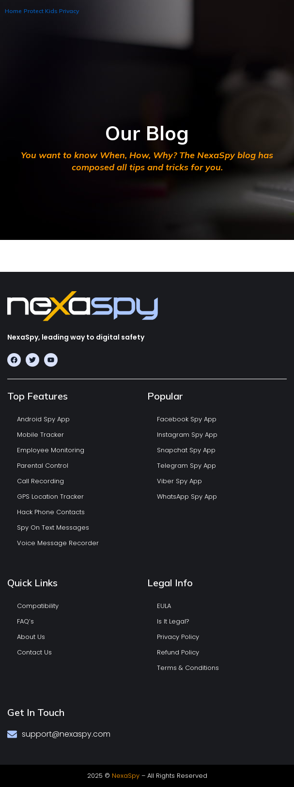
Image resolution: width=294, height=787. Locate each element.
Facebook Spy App (187, 419)
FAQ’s (25, 621)
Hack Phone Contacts (51, 512)
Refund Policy (178, 652)
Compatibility (38, 605)
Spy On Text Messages (53, 527)
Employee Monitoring (50, 450)
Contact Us (34, 652)
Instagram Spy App (187, 434)
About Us (31, 636)
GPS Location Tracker (50, 496)
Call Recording (40, 481)
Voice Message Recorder (58, 543)
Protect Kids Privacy (51, 11)
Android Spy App (43, 419)
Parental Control (42, 465)
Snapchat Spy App (186, 450)
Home (13, 11)
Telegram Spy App (186, 465)
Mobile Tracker (40, 434)
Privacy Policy (178, 636)
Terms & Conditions (188, 667)
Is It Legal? (173, 621)
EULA (164, 605)
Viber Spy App (179, 481)
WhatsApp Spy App (187, 496)
